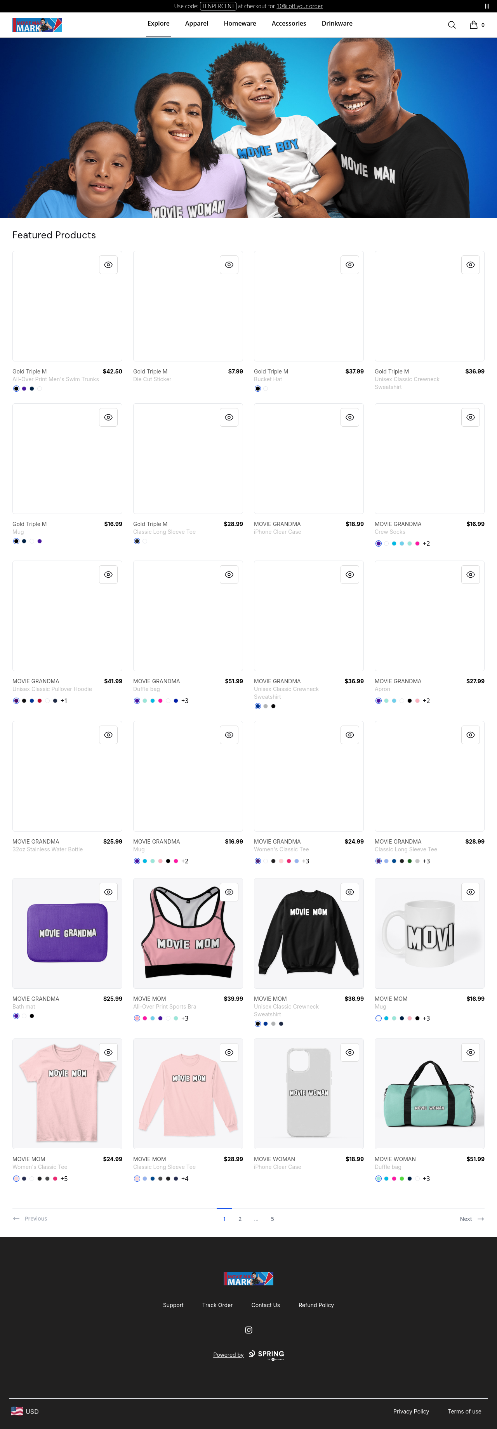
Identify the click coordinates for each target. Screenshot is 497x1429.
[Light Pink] (281, 861)
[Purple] (16, 700)
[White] (39, 388)
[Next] (472, 1215)
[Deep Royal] (257, 706)
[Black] (16, 388)
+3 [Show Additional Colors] (184, 700)
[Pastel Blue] (402, 543)
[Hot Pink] (417, 543)
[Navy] (55, 700)
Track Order (217, 1305)
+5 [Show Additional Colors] (64, 1178)
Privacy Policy (411, 1411)
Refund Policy (316, 1305)
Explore (159, 23)
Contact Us (266, 1305)
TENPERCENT (218, 6)
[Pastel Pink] (417, 700)
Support (173, 1305)
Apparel (196, 23)
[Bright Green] (402, 1178)
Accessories (289, 23)
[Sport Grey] (417, 861)
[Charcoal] (47, 1178)
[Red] (39, 700)
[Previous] (29, 1215)
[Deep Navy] (32, 388)
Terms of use (464, 1411)
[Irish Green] (409, 861)
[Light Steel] (265, 706)
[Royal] (32, 700)
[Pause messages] (487, 6)
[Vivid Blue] (394, 543)
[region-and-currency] (25, 1411)
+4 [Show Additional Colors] (184, 1178)
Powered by (248, 1355)
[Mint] (409, 543)
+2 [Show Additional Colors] (426, 543)
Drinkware (337, 23)
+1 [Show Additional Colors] (64, 700)
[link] (67, 306)
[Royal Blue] (176, 700)
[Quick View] (108, 264)
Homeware (240, 23)
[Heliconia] (289, 861)
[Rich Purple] (24, 388)
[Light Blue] (296, 861)
